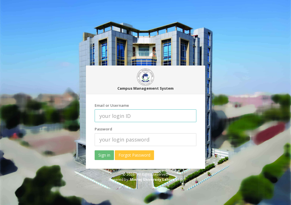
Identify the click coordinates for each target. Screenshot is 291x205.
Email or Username (112, 105)
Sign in (104, 155)
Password (103, 129)
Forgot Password (134, 155)
